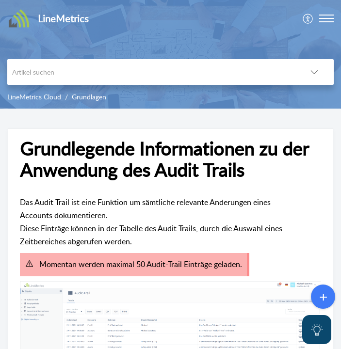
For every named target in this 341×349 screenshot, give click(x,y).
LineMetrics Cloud (34, 96)
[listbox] (314, 72)
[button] (326, 18)
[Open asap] (316, 329)
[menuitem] (308, 18)
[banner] (170, 54)
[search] (151, 72)
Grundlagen (89, 96)
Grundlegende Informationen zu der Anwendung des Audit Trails (164, 159)
